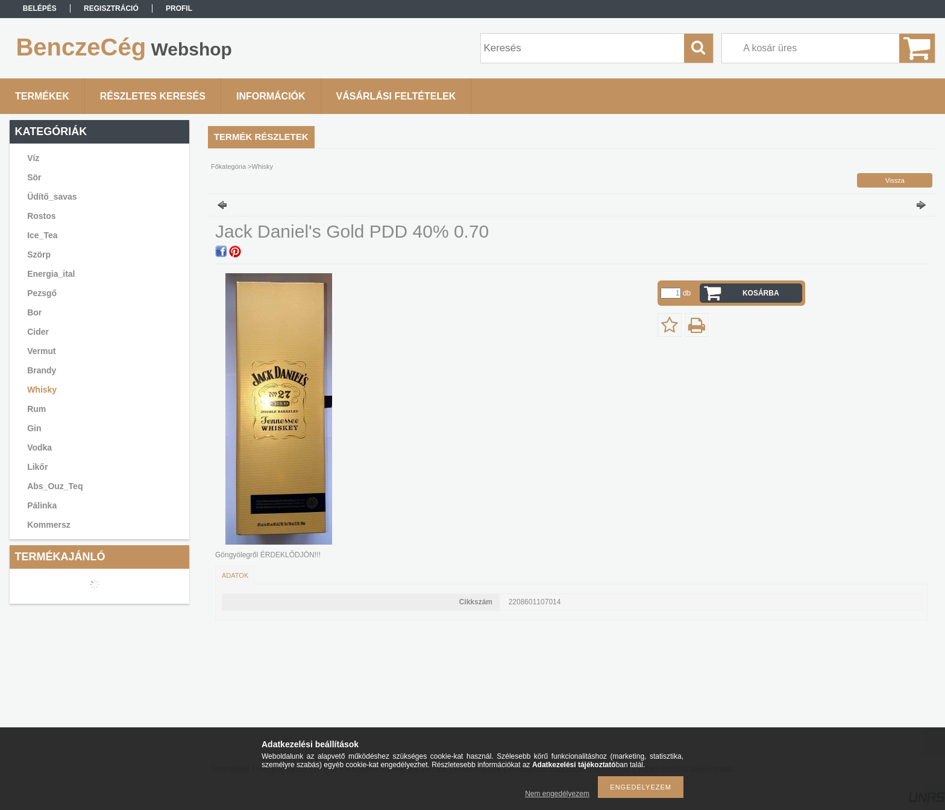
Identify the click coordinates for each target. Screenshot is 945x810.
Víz (33, 158)
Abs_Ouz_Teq (55, 486)
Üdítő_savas (52, 196)
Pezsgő (42, 293)
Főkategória (228, 166)
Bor (34, 312)
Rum (36, 409)
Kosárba (760, 293)
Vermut (41, 351)
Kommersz (49, 525)
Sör (34, 177)
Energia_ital (51, 274)
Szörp (39, 254)
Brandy (41, 370)
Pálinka (42, 505)
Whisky (42, 389)
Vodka (39, 447)
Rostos (41, 216)
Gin (34, 428)
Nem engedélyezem (557, 793)
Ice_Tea (42, 235)
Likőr (37, 467)
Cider (38, 332)
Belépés (40, 8)
